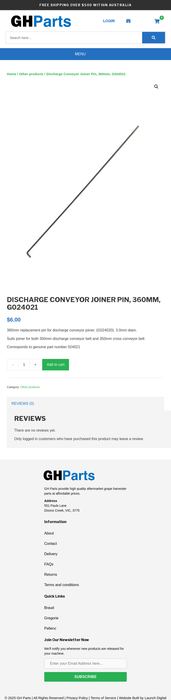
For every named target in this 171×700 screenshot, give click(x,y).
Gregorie (51, 618)
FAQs (48, 564)
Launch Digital (155, 698)
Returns (50, 574)
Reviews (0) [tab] (22, 403)
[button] (156, 87)
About (49, 533)
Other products (31, 74)
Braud (49, 608)
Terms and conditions (61, 585)
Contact (50, 544)
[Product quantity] (24, 364)
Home (11, 74)
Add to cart (55, 365)
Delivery (51, 554)
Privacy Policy (77, 698)
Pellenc (50, 628)
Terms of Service (103, 698)
